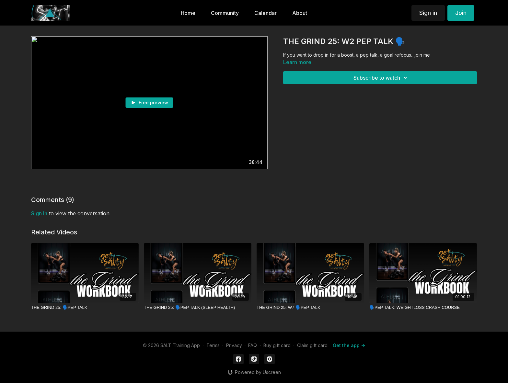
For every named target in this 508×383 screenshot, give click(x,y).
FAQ (252, 345)
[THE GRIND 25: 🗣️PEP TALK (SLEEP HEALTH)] (197, 307)
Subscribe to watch (381, 78)
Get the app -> (349, 345)
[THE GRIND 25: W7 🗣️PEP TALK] (310, 307)
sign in (39, 213)
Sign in (428, 12)
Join (461, 12)
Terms (213, 345)
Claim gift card (312, 345)
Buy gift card (277, 345)
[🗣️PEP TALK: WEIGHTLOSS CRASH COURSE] (423, 307)
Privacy (234, 345)
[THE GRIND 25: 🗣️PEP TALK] (85, 307)
